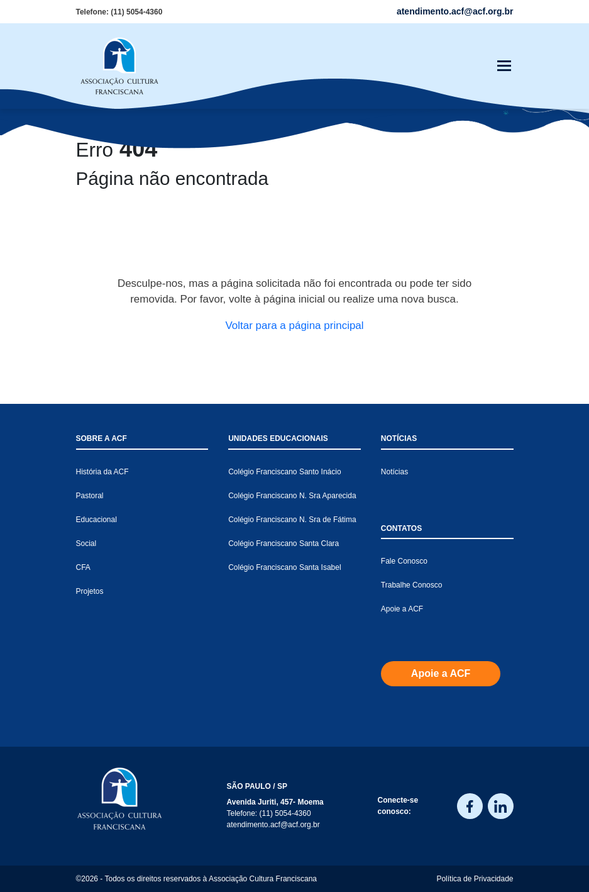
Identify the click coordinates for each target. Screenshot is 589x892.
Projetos (90, 591)
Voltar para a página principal (294, 326)
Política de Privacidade (474, 878)
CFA (83, 567)
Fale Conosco (404, 561)
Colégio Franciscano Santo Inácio (284, 471)
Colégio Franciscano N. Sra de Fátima (292, 519)
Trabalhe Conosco (412, 585)
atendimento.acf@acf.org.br (273, 824)
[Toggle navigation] (504, 66)
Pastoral (90, 495)
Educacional (96, 519)
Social (86, 543)
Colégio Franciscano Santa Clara (283, 543)
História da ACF (102, 471)
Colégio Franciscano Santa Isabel (284, 567)
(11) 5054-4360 (136, 12)
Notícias (394, 471)
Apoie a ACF (402, 609)
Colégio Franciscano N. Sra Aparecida (292, 495)
